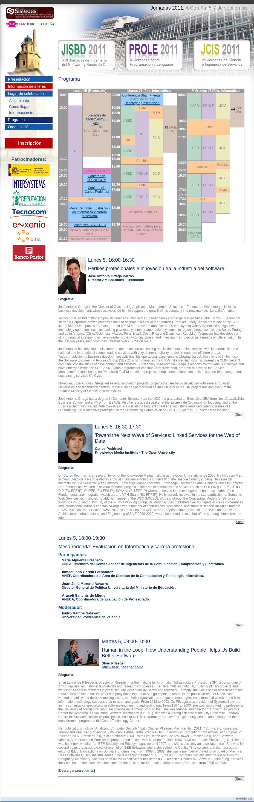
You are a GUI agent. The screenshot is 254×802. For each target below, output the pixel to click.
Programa (16, 120)
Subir (240, 414)
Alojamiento (19, 100)
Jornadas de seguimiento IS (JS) (97, 119)
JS (233, 108)
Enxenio (240, 799)
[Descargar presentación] (142, 103)
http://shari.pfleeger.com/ (122, 667)
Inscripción (29, 143)
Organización (19, 127)
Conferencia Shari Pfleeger (142, 95)
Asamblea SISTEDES (90, 225)
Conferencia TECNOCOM (96, 178)
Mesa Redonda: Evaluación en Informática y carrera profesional (90, 212)
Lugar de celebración (26, 93)
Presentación (19, 79)
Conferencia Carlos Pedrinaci (97, 190)
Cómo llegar (19, 106)
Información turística (26, 112)
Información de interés (27, 86)
